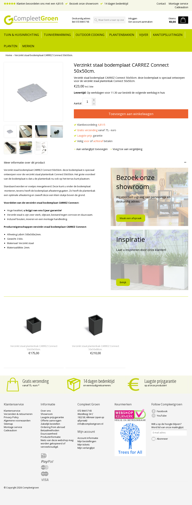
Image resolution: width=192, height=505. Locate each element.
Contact (161, 3)
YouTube (162, 415)
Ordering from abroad (53, 427)
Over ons (46, 410)
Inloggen (132, 18)
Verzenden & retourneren (18, 414)
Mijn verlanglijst (86, 447)
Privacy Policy (11, 417)
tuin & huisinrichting (21, 35)
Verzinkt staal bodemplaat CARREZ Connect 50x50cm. (44, 55)
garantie (88, 135)
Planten (10, 46)
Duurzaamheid (49, 433)
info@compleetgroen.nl (90, 423)
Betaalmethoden (50, 430)
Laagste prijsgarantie (160, 381)
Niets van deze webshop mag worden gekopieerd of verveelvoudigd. (57, 443)
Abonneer (162, 438)
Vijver (143, 35)
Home (9, 55)
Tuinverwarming (57, 35)
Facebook (162, 411)
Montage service (178, 3)
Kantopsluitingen (168, 35)
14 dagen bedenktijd (114, 3)
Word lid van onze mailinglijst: (167, 425)
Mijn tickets (83, 444)
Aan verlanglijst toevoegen (91, 149)
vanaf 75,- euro (95, 130)
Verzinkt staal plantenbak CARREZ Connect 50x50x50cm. (33, 347)
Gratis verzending (35, 381)
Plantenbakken (121, 35)
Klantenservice (12, 410)
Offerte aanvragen (51, 420)
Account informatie (87, 438)
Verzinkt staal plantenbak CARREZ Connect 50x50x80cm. (95, 347)
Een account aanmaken (140, 21)
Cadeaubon (181, 7)
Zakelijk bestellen (50, 423)
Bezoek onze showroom (81, 3)
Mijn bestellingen (86, 441)
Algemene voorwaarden (17, 420)
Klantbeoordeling (89, 124)
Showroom (47, 414)
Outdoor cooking (90, 35)
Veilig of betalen (93, 141)
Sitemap (8, 423)
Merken (28, 46)
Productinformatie (51, 437)
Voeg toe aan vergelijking (126, 149)
